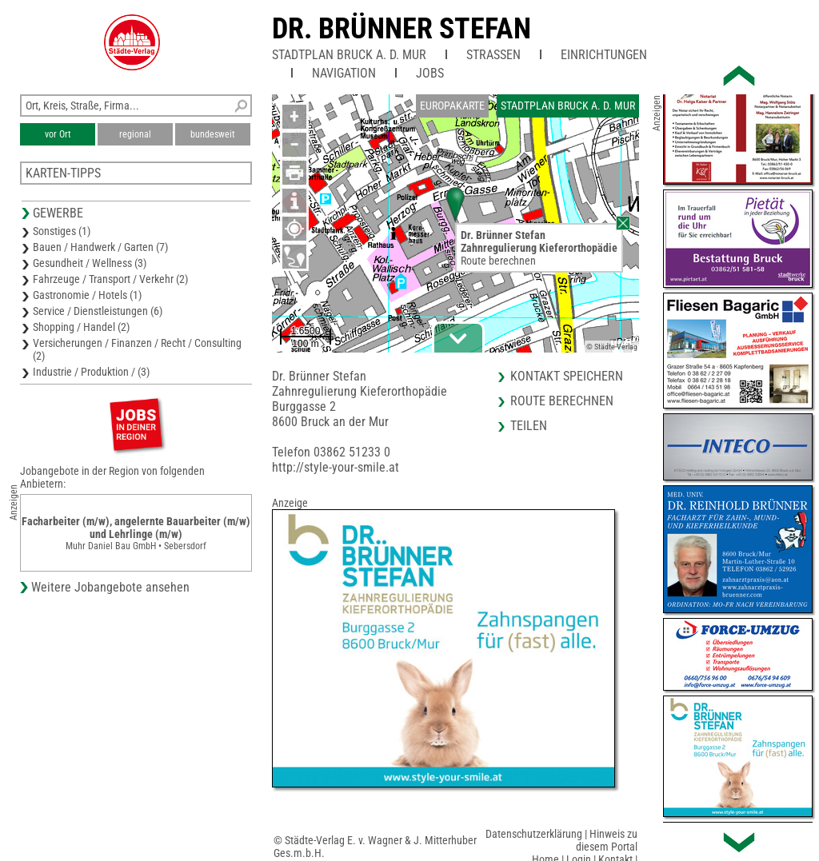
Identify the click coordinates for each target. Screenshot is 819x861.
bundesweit (212, 134)
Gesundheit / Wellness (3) (89, 263)
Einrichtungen (604, 54)
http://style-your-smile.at (335, 467)
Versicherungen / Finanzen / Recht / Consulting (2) (137, 349)
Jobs (430, 73)
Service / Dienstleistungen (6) (97, 311)
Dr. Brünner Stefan (401, 29)
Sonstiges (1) (61, 231)
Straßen (493, 54)
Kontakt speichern (566, 376)
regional (135, 134)
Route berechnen (498, 260)
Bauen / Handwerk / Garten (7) (100, 247)
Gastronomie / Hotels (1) (87, 295)
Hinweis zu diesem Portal (606, 840)
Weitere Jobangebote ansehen (110, 587)
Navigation (344, 73)
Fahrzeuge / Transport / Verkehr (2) (110, 279)
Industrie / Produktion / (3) (91, 371)
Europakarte (452, 105)
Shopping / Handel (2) (81, 327)
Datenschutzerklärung (533, 833)
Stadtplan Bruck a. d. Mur (349, 54)
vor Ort (58, 134)
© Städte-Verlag (611, 346)
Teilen (528, 425)
